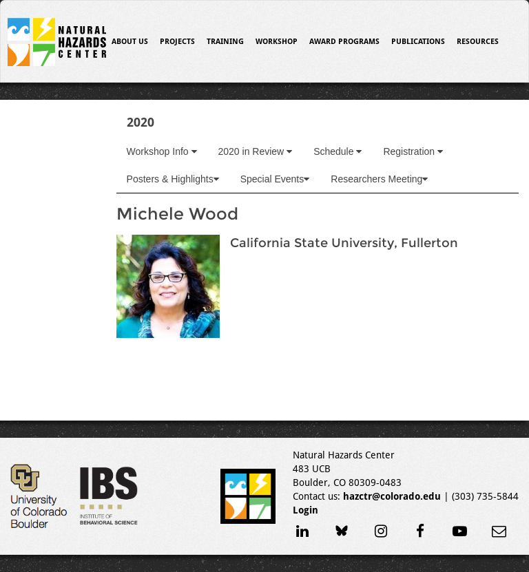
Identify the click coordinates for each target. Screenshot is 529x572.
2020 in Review (255, 151)
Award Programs (344, 41)
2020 (140, 122)
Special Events (275, 178)
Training (225, 41)
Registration (413, 151)
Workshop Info (162, 151)
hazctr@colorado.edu (392, 496)
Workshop (277, 41)
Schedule (337, 151)
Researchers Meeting (379, 178)
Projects (177, 41)
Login (305, 510)
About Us (130, 41)
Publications (418, 41)
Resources (478, 41)
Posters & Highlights (173, 178)
